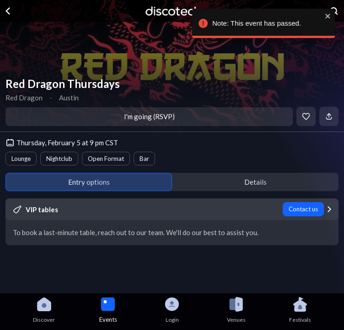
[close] (326, 16)
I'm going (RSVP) (149, 116)
